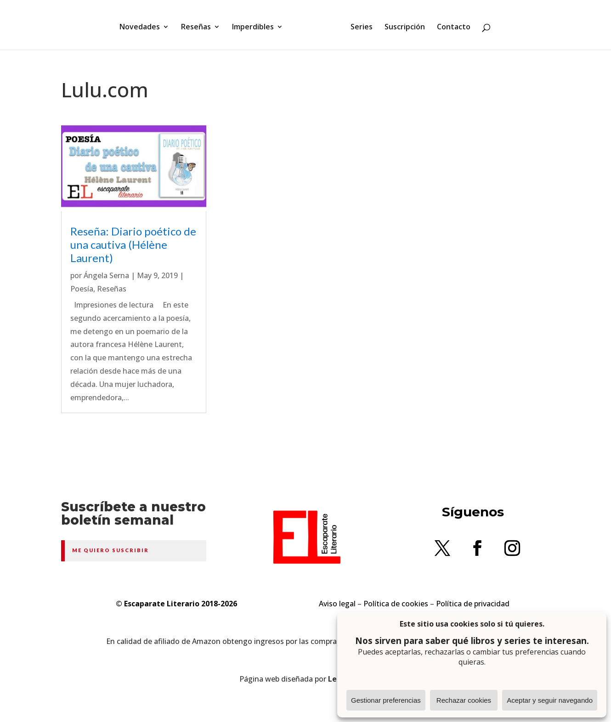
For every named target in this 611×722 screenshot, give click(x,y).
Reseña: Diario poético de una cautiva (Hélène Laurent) (133, 244)
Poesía (81, 289)
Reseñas (199, 24)
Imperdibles (256, 24)
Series (358, 24)
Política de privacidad (472, 604)
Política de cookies (395, 604)
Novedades (143, 24)
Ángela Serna (106, 275)
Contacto (450, 24)
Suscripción (401, 24)
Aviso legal (337, 604)
